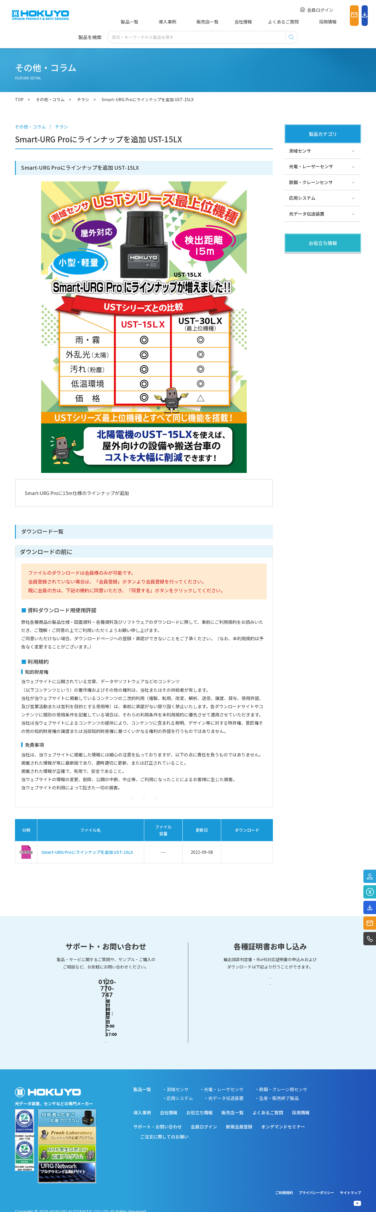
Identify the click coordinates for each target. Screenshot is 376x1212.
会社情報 (220, 22)
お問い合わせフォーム (106, 1022)
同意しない (200, 804)
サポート (298, 291)
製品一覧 (128, 22)
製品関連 (298, 260)
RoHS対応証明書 (270, 1022)
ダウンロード (247, 865)
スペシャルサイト (306, 307)
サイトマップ (350, 1184)
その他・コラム (304, 276)
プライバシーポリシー (316, 1184)
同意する (144, 804)
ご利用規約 (284, 1184)
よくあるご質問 (255, 22)
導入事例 (157, 22)
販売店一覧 (189, 22)
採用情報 (291, 22)
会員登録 (88, 804)
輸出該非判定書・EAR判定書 (270, 999)
